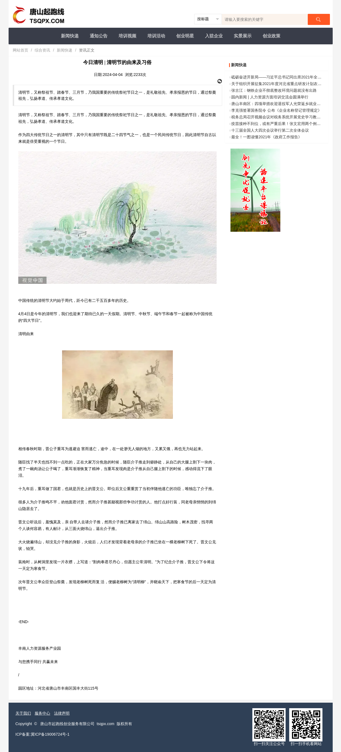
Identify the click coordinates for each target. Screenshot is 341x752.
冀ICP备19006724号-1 (50, 734)
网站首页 (20, 50)
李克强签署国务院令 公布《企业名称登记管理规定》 (276, 110)
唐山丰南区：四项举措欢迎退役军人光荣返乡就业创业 (277, 103)
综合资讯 (42, 50)
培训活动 (156, 36)
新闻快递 (70, 36)
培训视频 (127, 36)
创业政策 (271, 36)
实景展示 (243, 36)
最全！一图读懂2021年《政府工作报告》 (266, 137)
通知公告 (98, 36)
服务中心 (42, 713)
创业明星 (185, 36)
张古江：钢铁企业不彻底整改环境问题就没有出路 (274, 90)
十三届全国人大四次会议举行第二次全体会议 (270, 130)
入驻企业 (214, 36)
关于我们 (23, 713)
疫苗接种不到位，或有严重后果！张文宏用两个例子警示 (279, 123)
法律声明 (62, 713)
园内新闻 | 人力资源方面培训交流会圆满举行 (269, 97)
